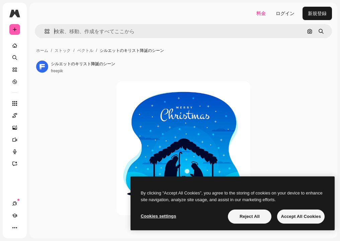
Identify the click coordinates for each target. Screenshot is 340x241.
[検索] (14, 57)
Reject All (250, 216)
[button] (44, 31)
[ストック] (14, 69)
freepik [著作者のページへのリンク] (57, 71)
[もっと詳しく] (14, 81)
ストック (63, 50)
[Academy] (14, 215)
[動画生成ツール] (18, 139)
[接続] (14, 203)
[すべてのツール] (14, 103)
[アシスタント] (18, 163)
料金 (261, 13)
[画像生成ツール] (18, 127)
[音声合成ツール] (18, 151)
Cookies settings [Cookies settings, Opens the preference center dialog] (158, 216)
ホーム (42, 50)
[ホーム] (14, 45)
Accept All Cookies (301, 216)
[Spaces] (18, 115)
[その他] (14, 227)
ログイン (285, 13)
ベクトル (85, 50)
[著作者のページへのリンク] (42, 67)
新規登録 (317, 13)
